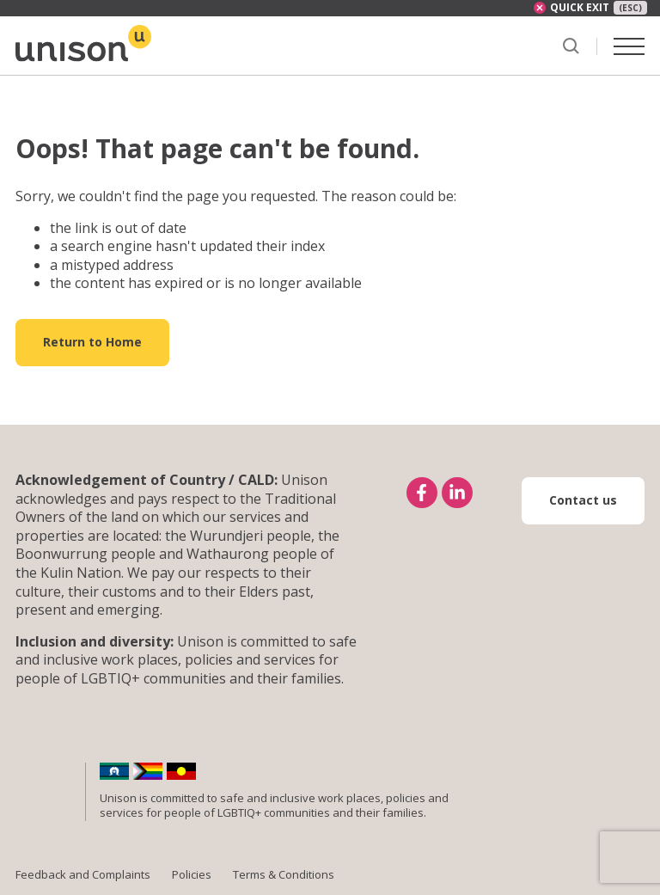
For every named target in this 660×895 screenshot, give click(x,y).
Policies (191, 874)
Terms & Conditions (283, 874)
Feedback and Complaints (82, 874)
